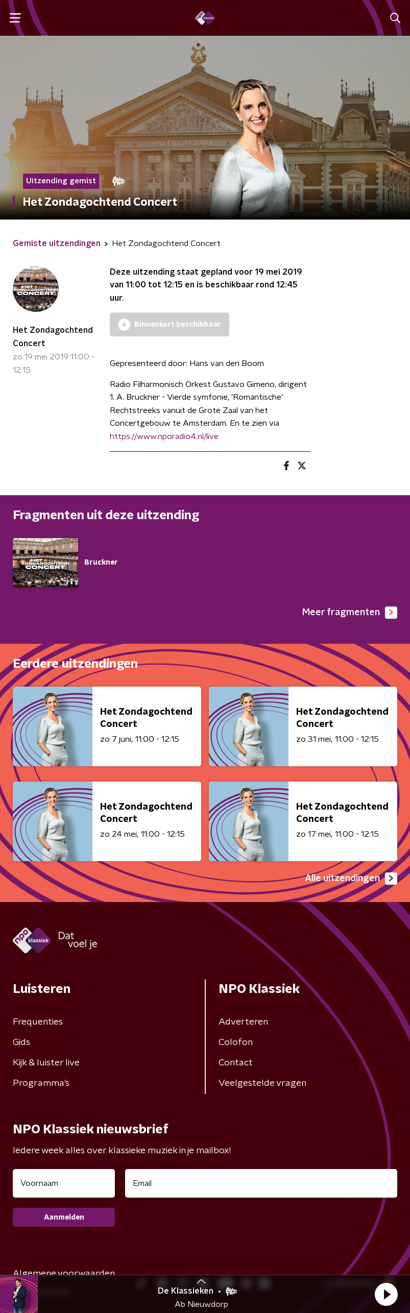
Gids (21, 1042)
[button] (386, 1294)
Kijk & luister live (46, 1062)
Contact (236, 1062)
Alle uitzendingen (351, 878)
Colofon (236, 1042)
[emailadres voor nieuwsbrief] (261, 1183)
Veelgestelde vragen (262, 1083)
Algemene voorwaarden (64, 1273)
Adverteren (243, 1022)
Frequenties (38, 1022)
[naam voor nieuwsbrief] (64, 1183)
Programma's (41, 1083)
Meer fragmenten (349, 612)
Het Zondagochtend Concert (53, 337)
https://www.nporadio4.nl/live (164, 436)
